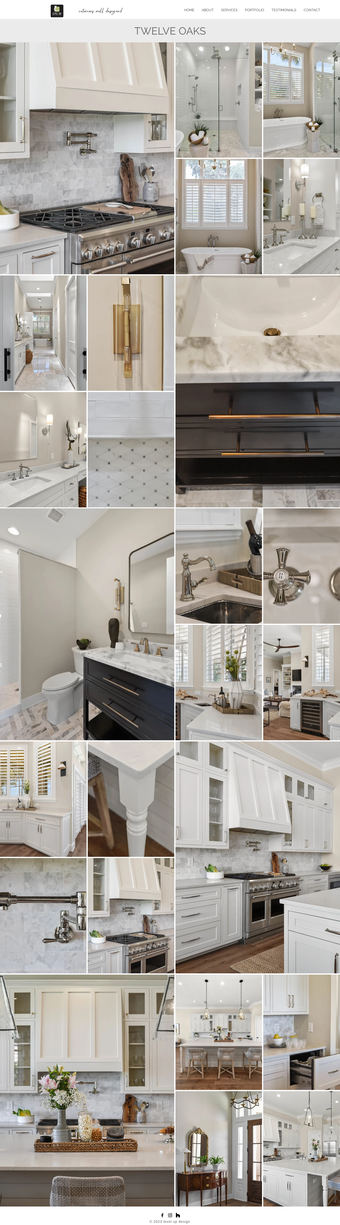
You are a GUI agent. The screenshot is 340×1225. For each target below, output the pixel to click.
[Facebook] (162, 1215)
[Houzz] (178, 1215)
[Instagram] (170, 1215)
